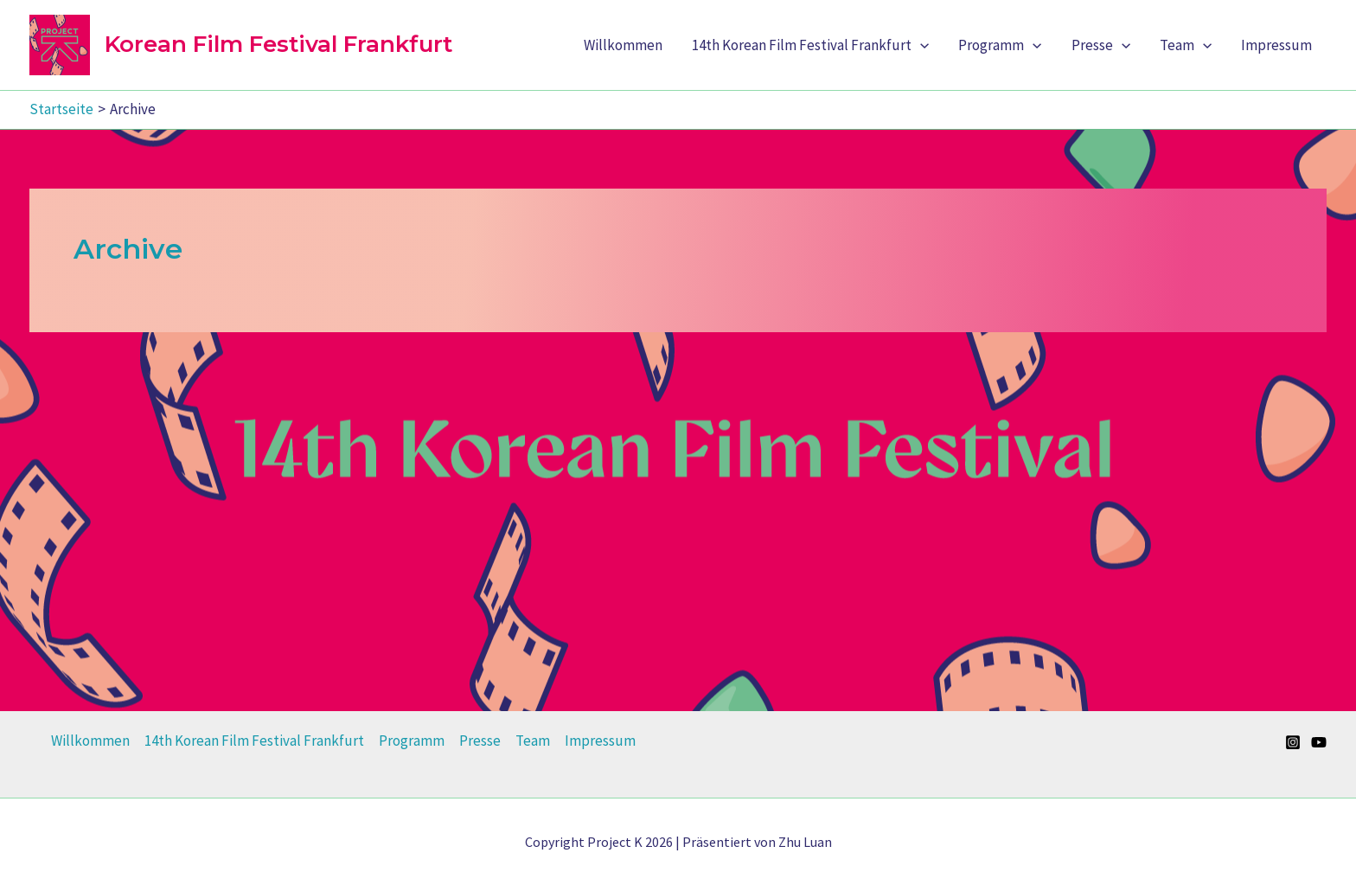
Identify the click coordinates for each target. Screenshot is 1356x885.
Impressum (1276, 45)
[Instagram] (1293, 742)
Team (1186, 45)
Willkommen (623, 45)
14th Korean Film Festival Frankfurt (810, 45)
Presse (1100, 45)
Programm (999, 45)
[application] (920, 45)
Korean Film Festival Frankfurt (278, 44)
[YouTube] (1319, 742)
